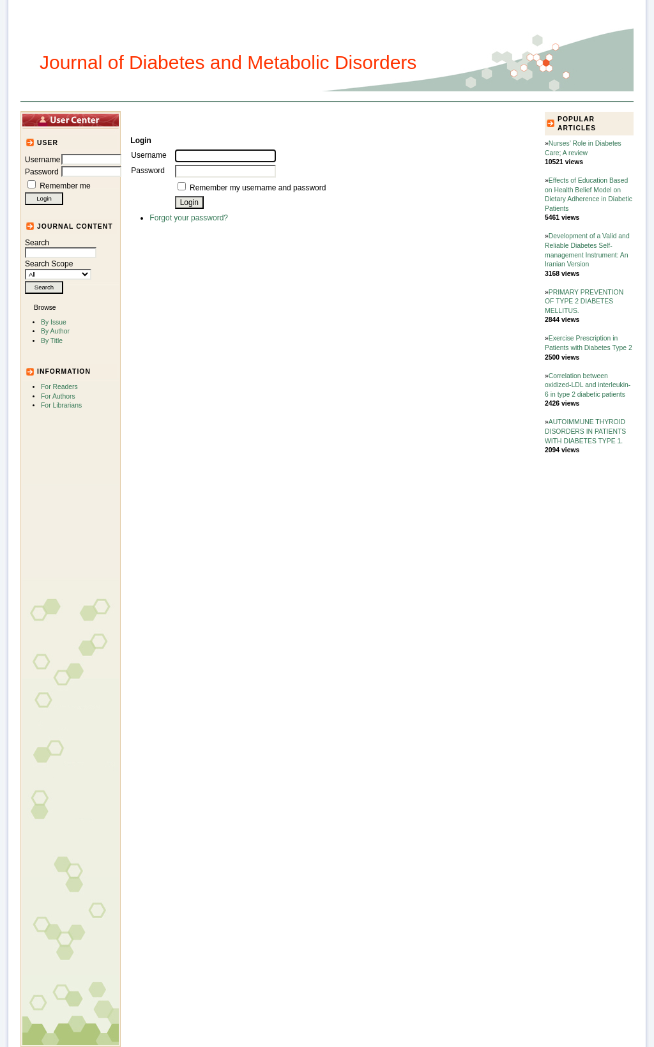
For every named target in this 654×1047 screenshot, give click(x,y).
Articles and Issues (210, 119)
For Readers (59, 386)
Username (42, 159)
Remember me (65, 185)
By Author (55, 331)
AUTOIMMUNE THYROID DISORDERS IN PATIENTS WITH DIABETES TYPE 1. (585, 431)
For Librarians (61, 405)
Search (60, 247)
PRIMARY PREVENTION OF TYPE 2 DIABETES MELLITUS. (584, 301)
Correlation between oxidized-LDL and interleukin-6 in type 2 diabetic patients (587, 385)
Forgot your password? (188, 217)
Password (42, 171)
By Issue (53, 322)
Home (152, 119)
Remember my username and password (258, 187)
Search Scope (58, 269)
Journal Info (282, 119)
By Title (52, 340)
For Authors (58, 396)
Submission (338, 119)
